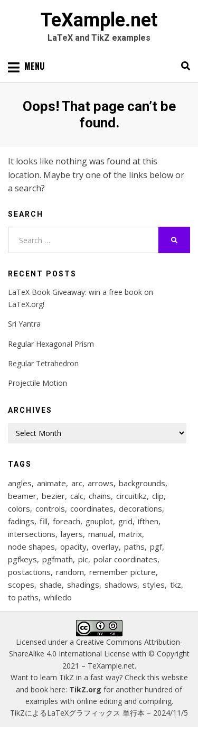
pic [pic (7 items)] (83, 559)
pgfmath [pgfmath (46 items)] (57, 559)
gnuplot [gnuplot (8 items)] (99, 521)
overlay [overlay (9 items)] (105, 546)
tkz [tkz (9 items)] (175, 584)
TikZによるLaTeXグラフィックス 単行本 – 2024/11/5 (99, 713)
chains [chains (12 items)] (100, 495)
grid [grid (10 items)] (125, 521)
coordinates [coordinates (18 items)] (92, 508)
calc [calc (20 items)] (76, 495)
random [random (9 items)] (70, 572)
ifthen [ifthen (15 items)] (148, 521)
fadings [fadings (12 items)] (21, 521)
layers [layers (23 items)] (72, 534)
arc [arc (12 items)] (76, 483)
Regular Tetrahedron (43, 363)
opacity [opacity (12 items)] (73, 546)
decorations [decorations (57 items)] (140, 508)
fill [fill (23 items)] (44, 521)
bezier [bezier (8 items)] (53, 495)
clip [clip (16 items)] (158, 495)
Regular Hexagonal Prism (51, 344)
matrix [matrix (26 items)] (130, 534)
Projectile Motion (37, 383)
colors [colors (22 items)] (19, 508)
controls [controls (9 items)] (50, 508)
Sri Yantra (24, 324)
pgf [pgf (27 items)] (156, 546)
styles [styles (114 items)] (154, 584)
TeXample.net (99, 20)
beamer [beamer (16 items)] (22, 495)
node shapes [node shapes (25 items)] (31, 546)
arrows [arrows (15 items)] (101, 483)
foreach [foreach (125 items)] (66, 521)
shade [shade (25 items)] (51, 584)
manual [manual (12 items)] (101, 534)
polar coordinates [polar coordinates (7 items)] (125, 559)
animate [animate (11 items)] (51, 483)
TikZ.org (85, 689)
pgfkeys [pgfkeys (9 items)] (22, 559)
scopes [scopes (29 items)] (21, 584)
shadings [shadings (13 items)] (83, 584)
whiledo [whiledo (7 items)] (58, 597)
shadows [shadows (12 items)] (121, 584)
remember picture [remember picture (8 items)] (122, 572)
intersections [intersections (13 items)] (31, 534)
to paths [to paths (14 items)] (23, 597)
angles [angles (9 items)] (20, 483)
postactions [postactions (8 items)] (29, 572)
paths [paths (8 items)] (134, 546)
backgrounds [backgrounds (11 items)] (142, 483)
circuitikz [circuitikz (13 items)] (131, 495)
